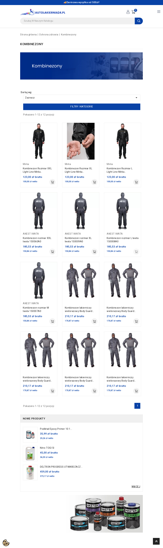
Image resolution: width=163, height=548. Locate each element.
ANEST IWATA (31, 234)
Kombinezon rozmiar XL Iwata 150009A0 (78, 240)
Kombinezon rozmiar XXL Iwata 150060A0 (37, 240)
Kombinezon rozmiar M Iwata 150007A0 (36, 309)
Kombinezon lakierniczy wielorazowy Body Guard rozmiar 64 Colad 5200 (78, 309)
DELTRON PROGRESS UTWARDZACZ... (61, 467)
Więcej (136, 486)
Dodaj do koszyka (52, 182)
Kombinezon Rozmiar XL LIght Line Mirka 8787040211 (78, 170)
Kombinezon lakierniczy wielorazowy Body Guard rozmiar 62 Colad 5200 (120, 309)
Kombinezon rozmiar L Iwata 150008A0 (122, 240)
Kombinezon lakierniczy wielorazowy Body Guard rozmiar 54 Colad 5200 (78, 379)
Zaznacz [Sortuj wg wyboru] (81, 98)
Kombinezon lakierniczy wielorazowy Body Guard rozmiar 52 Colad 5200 (120, 379)
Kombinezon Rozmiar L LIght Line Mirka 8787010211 (119, 170)
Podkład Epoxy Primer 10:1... (56, 429)
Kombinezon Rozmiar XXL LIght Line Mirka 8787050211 (37, 170)
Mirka (26, 164)
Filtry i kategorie (81, 106)
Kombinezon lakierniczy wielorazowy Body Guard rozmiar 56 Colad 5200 (36, 379)
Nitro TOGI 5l (47, 448)
